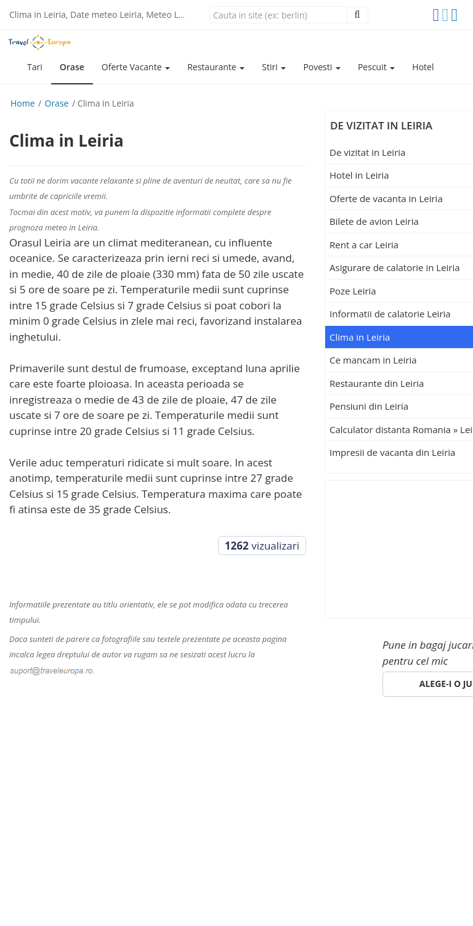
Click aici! (384, 823)
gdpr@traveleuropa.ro (181, 875)
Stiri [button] (274, 67)
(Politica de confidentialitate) (126, 888)
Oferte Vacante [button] (136, 67)
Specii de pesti (280, 748)
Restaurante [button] (216, 67)
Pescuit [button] (376, 67)
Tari (34, 67)
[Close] (278, 14)
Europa (26, 748)
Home (22, 103)
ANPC (59, 764)
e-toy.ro (78, 901)
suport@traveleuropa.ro (403, 784)
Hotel (423, 67)
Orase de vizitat (93, 748)
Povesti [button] (322, 67)
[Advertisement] (403, 545)
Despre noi (352, 748)
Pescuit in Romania (188, 748)
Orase (72, 67)
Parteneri (412, 748)
